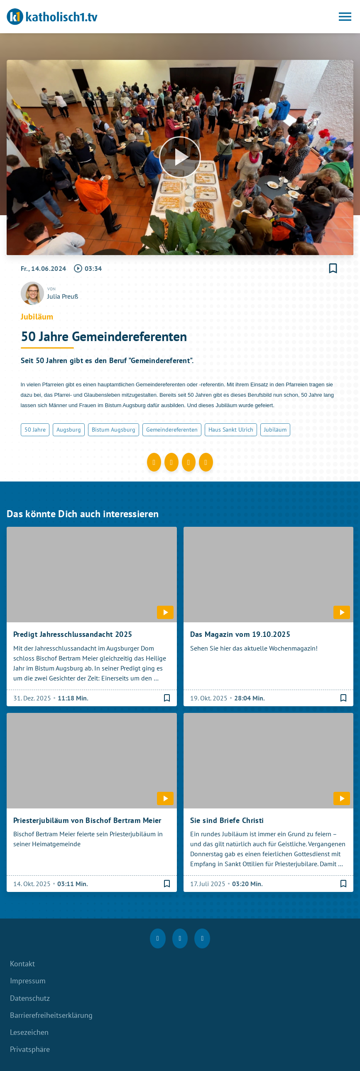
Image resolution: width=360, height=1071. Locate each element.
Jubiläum (275, 429)
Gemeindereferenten (172, 429)
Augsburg (68, 429)
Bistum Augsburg (113, 429)
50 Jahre (35, 429)
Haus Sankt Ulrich (230, 429)
